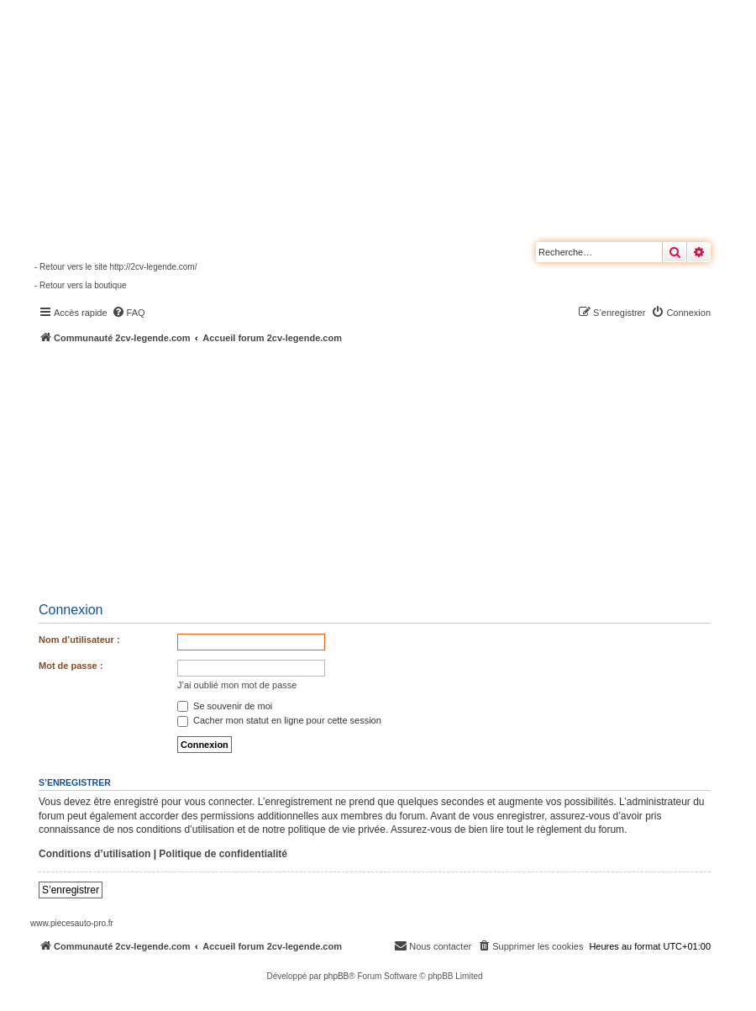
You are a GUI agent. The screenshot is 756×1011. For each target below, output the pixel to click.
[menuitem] (128, 313)
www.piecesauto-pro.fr (71, 923)
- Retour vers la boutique (80, 285)
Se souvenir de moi (224, 706)
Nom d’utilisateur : (79, 640)
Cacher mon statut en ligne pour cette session (279, 720)
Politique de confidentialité (223, 854)
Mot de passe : (70, 666)
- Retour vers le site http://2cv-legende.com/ (115, 266)
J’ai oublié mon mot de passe (237, 685)
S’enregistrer (70, 890)
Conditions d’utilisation (94, 854)
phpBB (336, 976)
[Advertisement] (393, 470)
